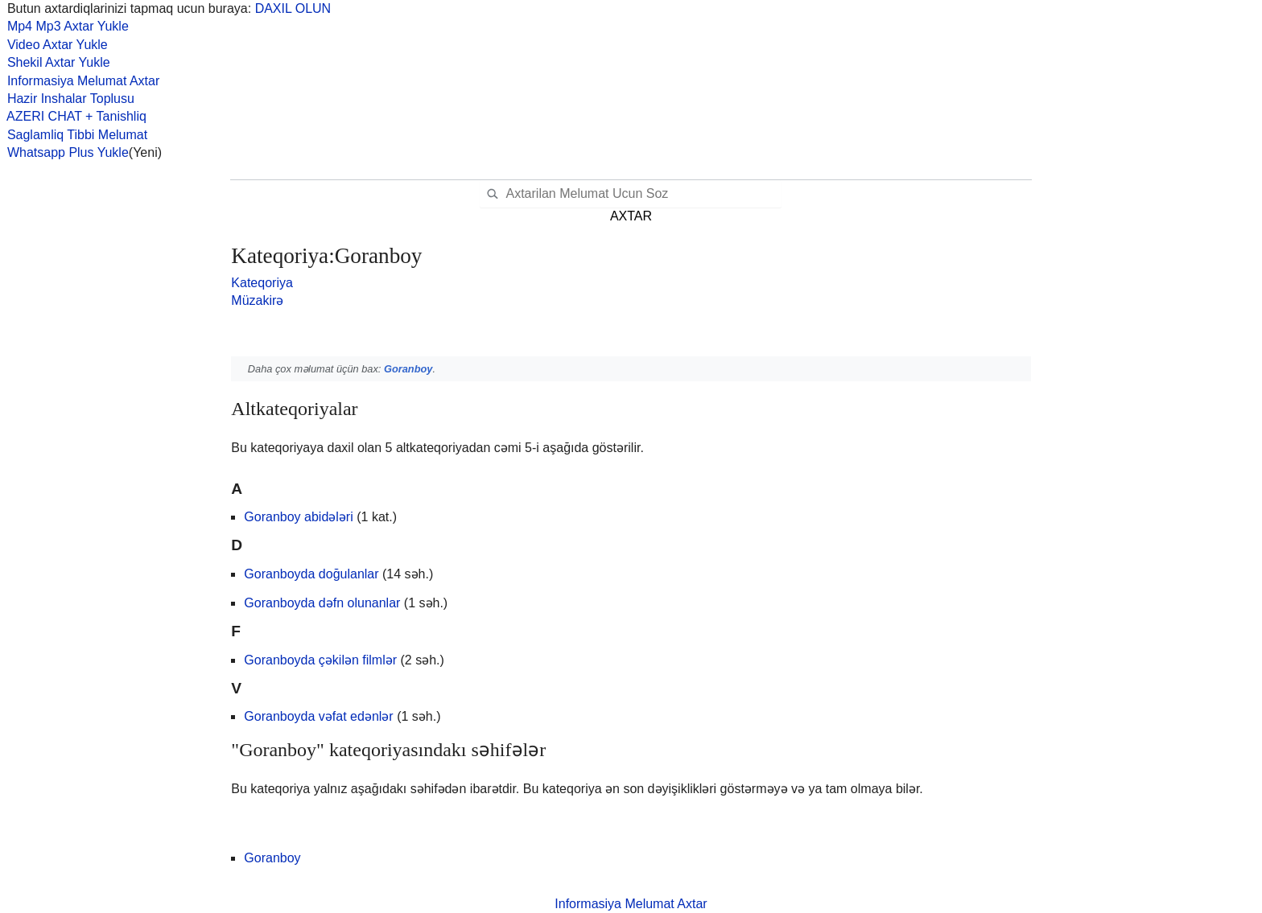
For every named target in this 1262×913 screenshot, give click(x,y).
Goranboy (408, 369)
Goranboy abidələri (298, 517)
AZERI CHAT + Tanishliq (73, 116)
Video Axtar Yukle (54, 44)
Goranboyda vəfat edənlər (318, 716)
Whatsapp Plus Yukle (64, 152)
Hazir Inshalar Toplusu (67, 98)
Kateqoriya (262, 283)
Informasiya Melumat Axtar (79, 81)
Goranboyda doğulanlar (311, 574)
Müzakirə (257, 300)
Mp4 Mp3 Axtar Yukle (64, 26)
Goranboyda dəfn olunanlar (322, 603)
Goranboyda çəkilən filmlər (320, 660)
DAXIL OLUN (293, 8)
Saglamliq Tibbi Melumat (73, 135)
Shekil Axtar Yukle (55, 62)
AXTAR (631, 216)
